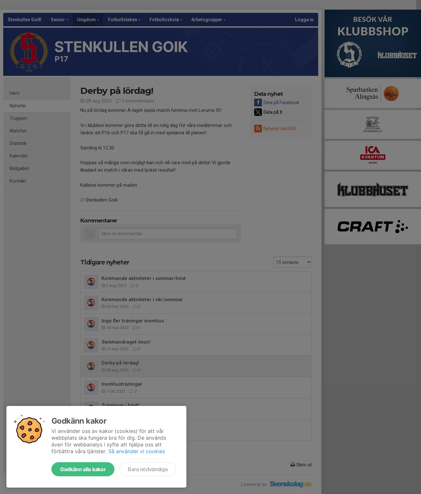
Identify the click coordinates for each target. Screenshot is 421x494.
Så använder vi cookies (136, 451)
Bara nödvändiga (147, 469)
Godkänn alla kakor (83, 469)
